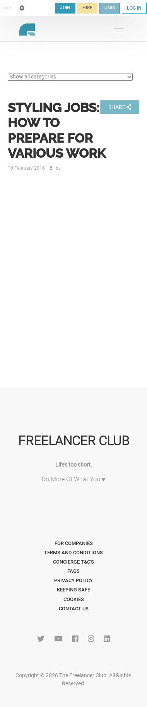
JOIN (65, 7)
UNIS (109, 7)
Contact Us (74, 609)
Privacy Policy (73, 580)
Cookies (73, 599)
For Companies (74, 543)
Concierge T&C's (73, 562)
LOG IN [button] (134, 8)
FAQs (73, 571)
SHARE (119, 107)
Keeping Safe (73, 590)
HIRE (87, 7)
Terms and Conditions (73, 552)
